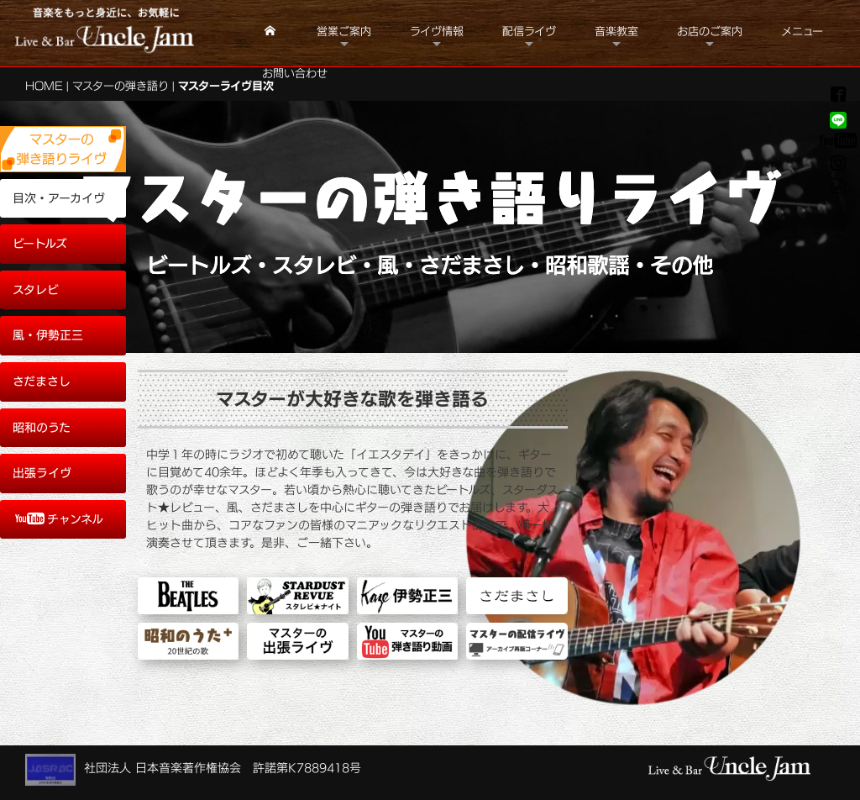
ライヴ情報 (437, 31)
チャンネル (59, 519)
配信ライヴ (529, 31)
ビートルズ (40, 243)
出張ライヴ (42, 473)
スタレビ (36, 289)
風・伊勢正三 (48, 335)
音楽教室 (616, 31)
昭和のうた (42, 427)
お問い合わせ (295, 73)
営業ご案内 (344, 31)
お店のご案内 (709, 31)
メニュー (802, 31)
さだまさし (42, 381)
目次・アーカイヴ (59, 198)
